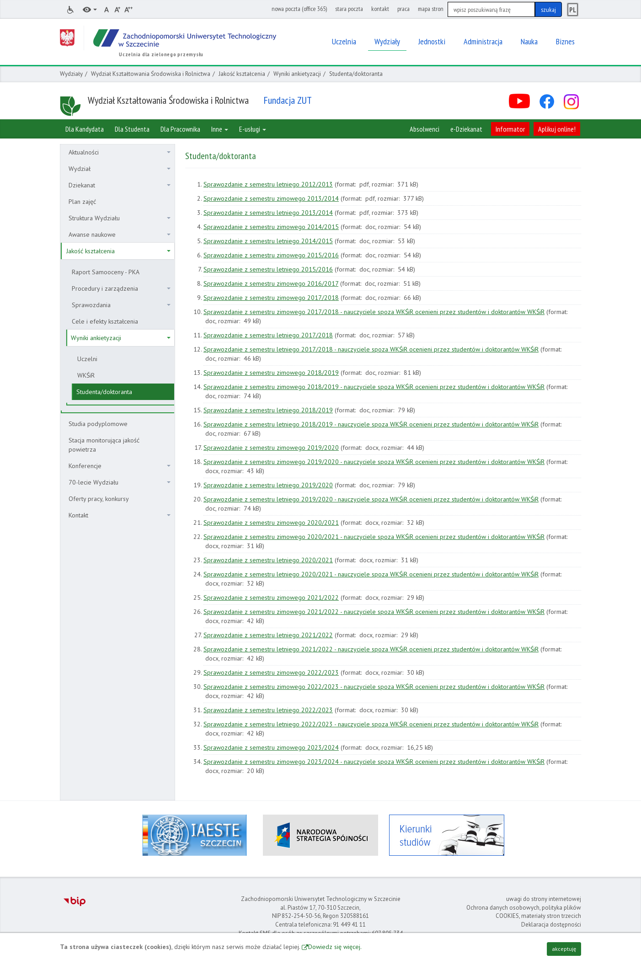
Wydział (120, 169)
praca (403, 9)
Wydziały (71, 74)
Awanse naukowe (120, 234)
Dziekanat (120, 185)
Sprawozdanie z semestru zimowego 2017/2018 (271, 297)
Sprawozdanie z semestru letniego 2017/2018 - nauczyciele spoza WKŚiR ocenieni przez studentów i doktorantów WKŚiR (371, 349)
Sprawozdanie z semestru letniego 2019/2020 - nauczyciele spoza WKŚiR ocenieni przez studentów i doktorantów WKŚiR (371, 499)
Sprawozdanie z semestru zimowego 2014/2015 (271, 227)
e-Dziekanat (466, 128)
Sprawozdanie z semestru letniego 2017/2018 (268, 335)
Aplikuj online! (557, 128)
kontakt (380, 9)
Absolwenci (424, 128)
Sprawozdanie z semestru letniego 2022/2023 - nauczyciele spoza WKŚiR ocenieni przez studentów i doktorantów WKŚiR (371, 724)
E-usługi (252, 128)
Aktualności (120, 152)
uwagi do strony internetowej (543, 899)
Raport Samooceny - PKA (105, 272)
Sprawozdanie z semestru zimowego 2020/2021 (271, 522)
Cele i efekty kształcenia (105, 321)
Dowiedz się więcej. (335, 947)
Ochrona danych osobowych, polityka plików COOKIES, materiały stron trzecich (523, 912)
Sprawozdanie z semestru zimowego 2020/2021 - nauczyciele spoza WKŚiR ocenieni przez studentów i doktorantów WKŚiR (374, 537)
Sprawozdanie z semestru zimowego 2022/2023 (271, 672)
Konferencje (120, 466)
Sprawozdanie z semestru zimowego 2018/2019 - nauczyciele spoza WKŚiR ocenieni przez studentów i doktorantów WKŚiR (374, 387)
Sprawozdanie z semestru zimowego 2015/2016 (271, 255)
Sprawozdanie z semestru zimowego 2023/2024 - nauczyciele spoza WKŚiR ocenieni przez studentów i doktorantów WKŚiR (374, 761)
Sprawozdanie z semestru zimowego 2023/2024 (271, 747)
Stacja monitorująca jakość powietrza (104, 444)
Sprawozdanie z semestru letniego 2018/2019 (268, 410)
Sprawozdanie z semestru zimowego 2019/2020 (271, 447)
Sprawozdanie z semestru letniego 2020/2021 (268, 560)
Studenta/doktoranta (104, 392)
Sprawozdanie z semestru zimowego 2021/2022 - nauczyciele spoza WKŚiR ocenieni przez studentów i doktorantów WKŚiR (374, 612)
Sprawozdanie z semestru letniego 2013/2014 (268, 212)
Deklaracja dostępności (551, 924)
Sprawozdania (121, 305)
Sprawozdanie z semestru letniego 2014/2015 (268, 241)
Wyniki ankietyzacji (297, 74)
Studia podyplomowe (98, 424)
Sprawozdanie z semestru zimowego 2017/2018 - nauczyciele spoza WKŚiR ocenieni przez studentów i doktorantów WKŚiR (374, 312)
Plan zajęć (82, 201)
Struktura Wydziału (120, 218)
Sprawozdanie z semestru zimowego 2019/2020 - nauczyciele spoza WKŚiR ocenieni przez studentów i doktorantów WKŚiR (374, 462)
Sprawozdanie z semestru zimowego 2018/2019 (271, 372)
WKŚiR (86, 375)
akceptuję (564, 948)
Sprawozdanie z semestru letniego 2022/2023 (268, 710)
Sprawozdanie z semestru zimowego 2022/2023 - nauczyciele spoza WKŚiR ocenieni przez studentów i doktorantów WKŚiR (374, 686)
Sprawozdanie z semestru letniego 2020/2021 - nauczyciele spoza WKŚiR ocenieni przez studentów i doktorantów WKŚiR (371, 574)
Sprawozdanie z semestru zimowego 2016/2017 (270, 283)
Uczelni (87, 359)
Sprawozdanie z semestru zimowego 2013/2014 (271, 198)
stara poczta (349, 9)
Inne (219, 128)
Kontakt (120, 515)
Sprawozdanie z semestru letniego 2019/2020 (268, 485)
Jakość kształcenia (242, 74)
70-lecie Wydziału (120, 482)
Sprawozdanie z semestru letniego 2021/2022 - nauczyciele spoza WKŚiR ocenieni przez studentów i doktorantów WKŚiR (371, 649)
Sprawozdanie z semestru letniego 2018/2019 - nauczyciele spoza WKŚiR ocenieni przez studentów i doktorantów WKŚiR (371, 424)
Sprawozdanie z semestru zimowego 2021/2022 (271, 597)
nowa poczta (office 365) (299, 9)
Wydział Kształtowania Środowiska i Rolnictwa (150, 74)
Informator (510, 128)
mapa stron (430, 9)
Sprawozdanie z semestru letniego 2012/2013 (268, 184)
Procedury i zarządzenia (121, 288)
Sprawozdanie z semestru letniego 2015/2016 (268, 269)
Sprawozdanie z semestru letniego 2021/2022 (268, 635)
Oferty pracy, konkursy (99, 499)
